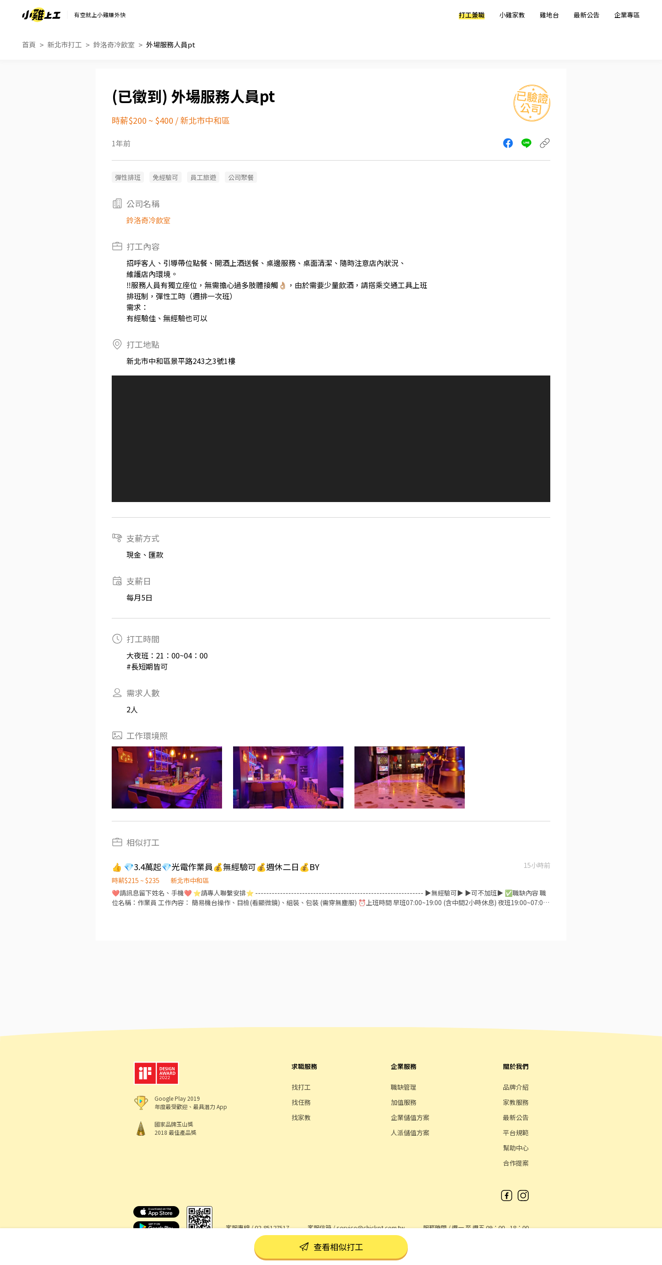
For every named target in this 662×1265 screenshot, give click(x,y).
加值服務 (404, 1102)
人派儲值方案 (410, 1132)
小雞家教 (512, 14)
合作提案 (516, 1162)
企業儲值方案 (410, 1117)
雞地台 (549, 14)
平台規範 (516, 1132)
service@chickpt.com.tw (371, 1227)
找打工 (301, 1087)
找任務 (301, 1102)
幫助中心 (516, 1147)
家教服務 (516, 1102)
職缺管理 (404, 1087)
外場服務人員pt (170, 44)
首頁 (29, 44)
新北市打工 (64, 44)
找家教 (301, 1117)
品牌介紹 (516, 1087)
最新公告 (586, 14)
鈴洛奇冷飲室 (114, 44)
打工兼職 (472, 14)
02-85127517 (272, 1227)
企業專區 (627, 14)
